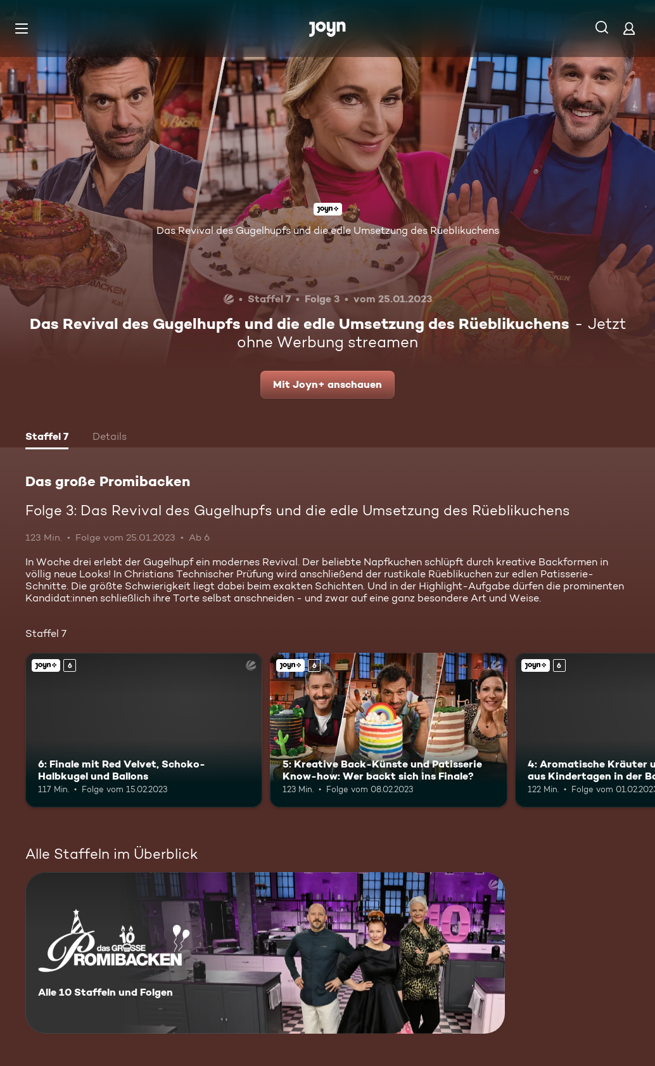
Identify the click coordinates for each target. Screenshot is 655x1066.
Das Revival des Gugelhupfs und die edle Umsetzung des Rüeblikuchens (327, 230)
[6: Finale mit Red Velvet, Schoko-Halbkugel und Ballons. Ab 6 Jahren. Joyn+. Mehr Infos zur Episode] (143, 730)
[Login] (629, 28)
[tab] (47, 438)
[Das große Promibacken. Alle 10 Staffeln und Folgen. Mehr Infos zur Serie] (265, 953)
